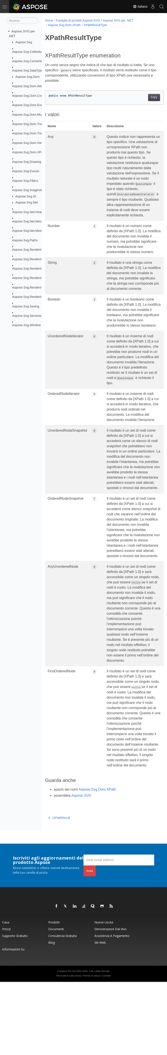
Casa (5, 995)
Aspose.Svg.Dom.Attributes (31, 86)
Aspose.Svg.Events (25, 171)
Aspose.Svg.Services (27, 315)
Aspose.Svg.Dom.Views (28, 143)
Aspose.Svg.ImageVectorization (34, 190)
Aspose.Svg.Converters (28, 61)
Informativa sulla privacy (69, 1048)
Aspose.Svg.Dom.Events (29, 105)
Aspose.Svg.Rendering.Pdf (31, 278)
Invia (89, 944)
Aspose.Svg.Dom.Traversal (31, 124)
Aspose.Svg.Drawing (26, 162)
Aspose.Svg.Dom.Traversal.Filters (36, 133)
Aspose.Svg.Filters (25, 180)
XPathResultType (95, 25)
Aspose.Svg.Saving (25, 306)
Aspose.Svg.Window (26, 325)
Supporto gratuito (15, 1009)
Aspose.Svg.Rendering (28, 249)
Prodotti (54, 995)
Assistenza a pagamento (112, 1009)
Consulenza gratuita (62, 1009)
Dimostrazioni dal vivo (110, 1002)
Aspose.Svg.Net (26, 202)
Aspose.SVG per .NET (118, 20)
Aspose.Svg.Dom (27, 76)
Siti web (100, 1015)
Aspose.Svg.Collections (28, 51)
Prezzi (6, 1002)
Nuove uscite (103, 995)
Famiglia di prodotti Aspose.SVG (78, 20)
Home (49, 20)
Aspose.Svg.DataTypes (28, 70)
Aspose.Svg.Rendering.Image (33, 268)
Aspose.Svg (23, 42)
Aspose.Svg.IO (25, 196)
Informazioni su (13, 1022)
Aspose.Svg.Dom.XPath (29, 152)
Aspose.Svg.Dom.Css (27, 95)
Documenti (56, 1002)
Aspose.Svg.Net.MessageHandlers (36, 230)
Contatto (106, 1048)
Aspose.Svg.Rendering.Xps (31, 297)
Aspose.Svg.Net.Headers (29, 212)
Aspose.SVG (81, 868)
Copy (145, 97)
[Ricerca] (22, 20)
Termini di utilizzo (92, 1048)
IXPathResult (59, 891)
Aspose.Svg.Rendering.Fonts (32, 259)
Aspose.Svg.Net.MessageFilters (34, 221)
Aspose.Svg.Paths (25, 240)
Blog (51, 1015)
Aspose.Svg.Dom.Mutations (31, 114)
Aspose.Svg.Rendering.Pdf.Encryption (38, 287)
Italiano (140, 6)
